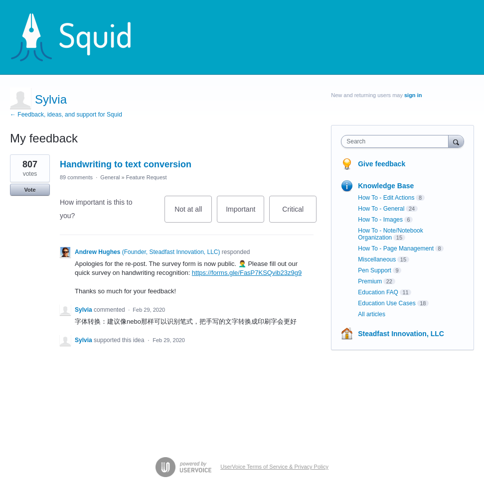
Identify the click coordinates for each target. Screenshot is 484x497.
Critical (299, 214)
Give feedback (381, 164)
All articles (371, 314)
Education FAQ (378, 292)
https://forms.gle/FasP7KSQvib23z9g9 (247, 272)
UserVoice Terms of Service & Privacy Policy (274, 467)
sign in (413, 95)
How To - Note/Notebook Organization (390, 234)
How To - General (381, 208)
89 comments (76, 177)
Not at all (193, 214)
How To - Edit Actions (386, 197)
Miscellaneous (377, 259)
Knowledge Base (386, 186)
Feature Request (146, 177)
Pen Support (374, 270)
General (110, 177)
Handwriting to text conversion (125, 164)
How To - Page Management (396, 248)
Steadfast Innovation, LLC (401, 334)
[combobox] (397, 141)
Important (245, 214)
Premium (370, 281)
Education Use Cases (386, 303)
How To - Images (380, 219)
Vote (29, 190)
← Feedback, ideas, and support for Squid (66, 114)
